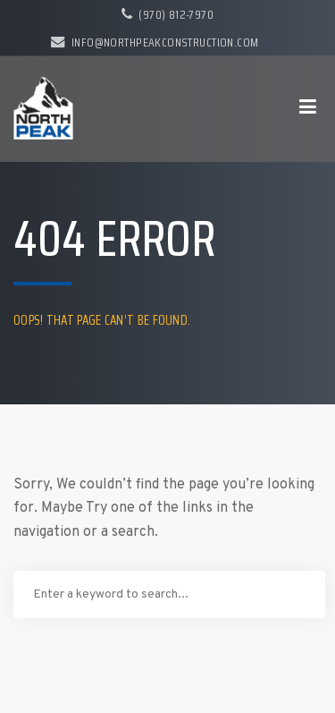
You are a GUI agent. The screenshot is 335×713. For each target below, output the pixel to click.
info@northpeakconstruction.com (154, 42)
